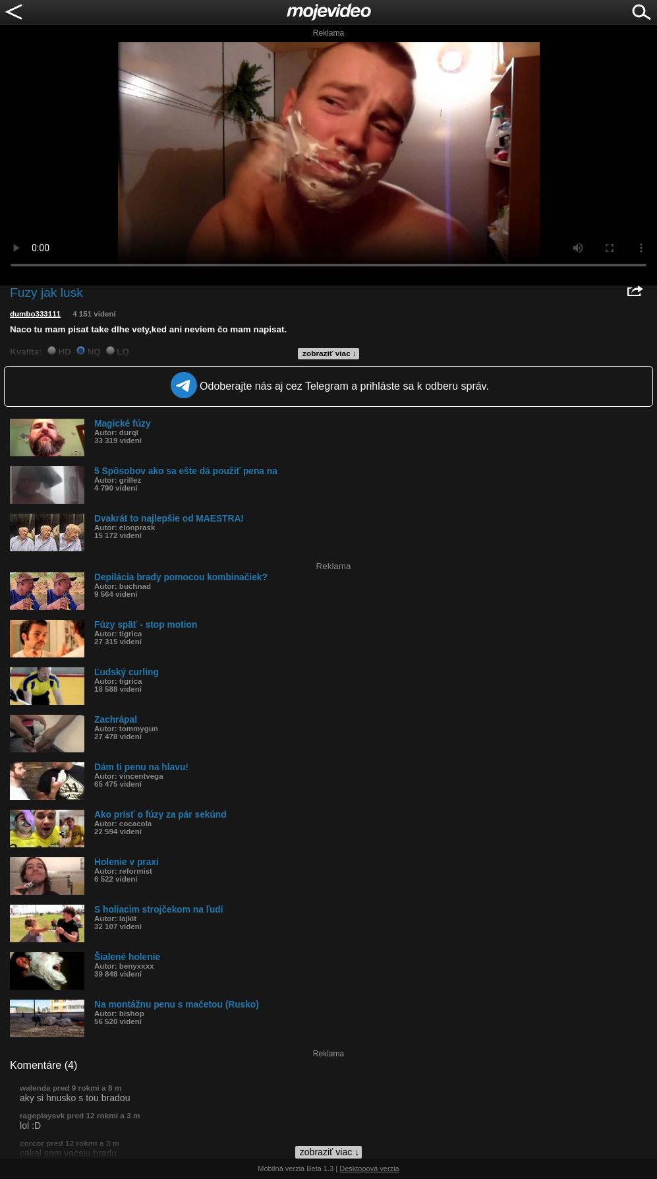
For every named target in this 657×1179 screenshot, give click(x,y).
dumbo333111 (35, 314)
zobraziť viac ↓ (329, 353)
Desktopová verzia (369, 1168)
